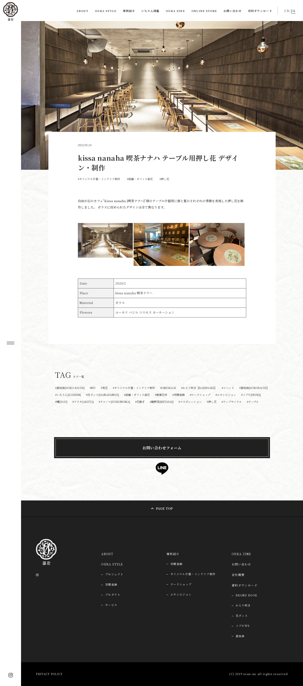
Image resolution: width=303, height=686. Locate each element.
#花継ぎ (140, 402)
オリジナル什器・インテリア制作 (193, 574)
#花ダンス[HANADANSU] (102, 395)
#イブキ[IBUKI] (251, 395)
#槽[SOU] (61, 402)
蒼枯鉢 (240, 636)
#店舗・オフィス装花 (140, 179)
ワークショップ (181, 584)
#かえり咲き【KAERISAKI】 (199, 388)
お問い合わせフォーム (162, 447)
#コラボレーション (190, 402)
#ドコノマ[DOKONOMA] (114, 402)
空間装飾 (176, 564)
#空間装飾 (178, 395)
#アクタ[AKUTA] (83, 402)
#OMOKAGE (168, 388)
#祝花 (104, 388)
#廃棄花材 (161, 395)
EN (287, 11)
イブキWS (243, 626)
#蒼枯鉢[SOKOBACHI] (253, 388)
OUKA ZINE (175, 11)
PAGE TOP (164, 508)
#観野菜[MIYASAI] (161, 402)
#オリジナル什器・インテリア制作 (99, 179)
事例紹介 (129, 11)
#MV (93, 388)
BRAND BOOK (246, 595)
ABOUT (82, 11)
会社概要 (238, 575)
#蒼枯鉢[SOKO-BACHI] (70, 388)
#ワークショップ (200, 395)
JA (293, 11)
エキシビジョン (181, 594)
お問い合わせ (232, 11)
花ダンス (242, 616)
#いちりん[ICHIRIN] (68, 395)
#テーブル (253, 402)
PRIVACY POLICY (49, 674)
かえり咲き (243, 605)
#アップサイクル (232, 402)
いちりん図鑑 (150, 11)
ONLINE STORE (204, 11)
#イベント (228, 388)
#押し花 (164, 179)
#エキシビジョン (225, 395)
